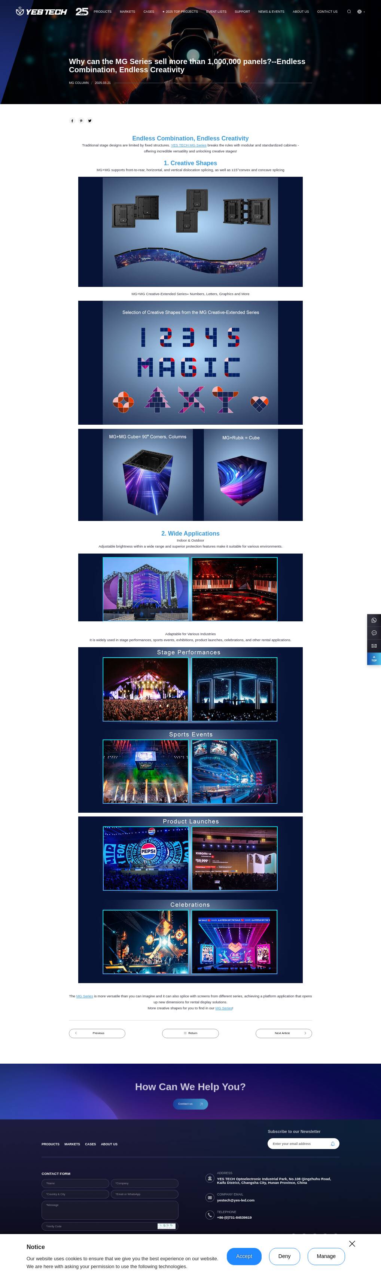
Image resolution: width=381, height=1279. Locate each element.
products (51, 1144)
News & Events (271, 11)
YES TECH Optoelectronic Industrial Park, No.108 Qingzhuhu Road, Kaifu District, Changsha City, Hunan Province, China (274, 1181)
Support (242, 11)
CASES (149, 11)
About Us (301, 11)
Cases (90, 1144)
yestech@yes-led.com (235, 1200)
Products (103, 11)
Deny (284, 1256)
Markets (127, 11)
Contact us (327, 11)
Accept (244, 1256)
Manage (326, 1256)
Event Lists (216, 11)
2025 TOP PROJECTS (180, 11)
